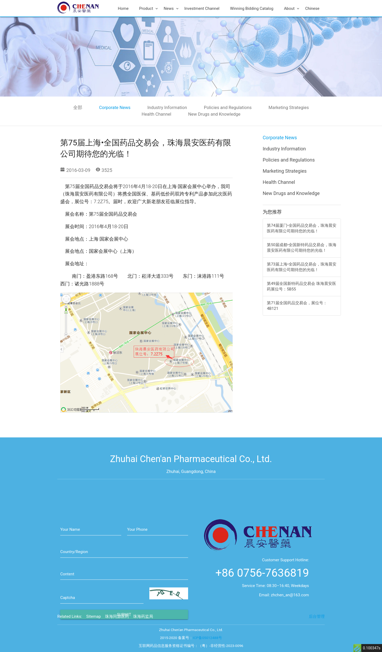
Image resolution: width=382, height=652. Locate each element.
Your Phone (137, 551)
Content (67, 596)
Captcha (67, 619)
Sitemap (93, 623)
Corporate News (115, 107)
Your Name (70, 551)
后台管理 (317, 623)
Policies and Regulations (228, 107)
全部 (77, 107)
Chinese (312, 8)
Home (123, 8)
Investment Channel (202, 8)
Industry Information (167, 107)
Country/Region (74, 573)
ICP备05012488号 (207, 644)
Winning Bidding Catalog (251, 8)
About (292, 8)
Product (148, 8)
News (171, 8)
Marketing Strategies (288, 107)
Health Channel (156, 114)
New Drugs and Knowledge (214, 114)
